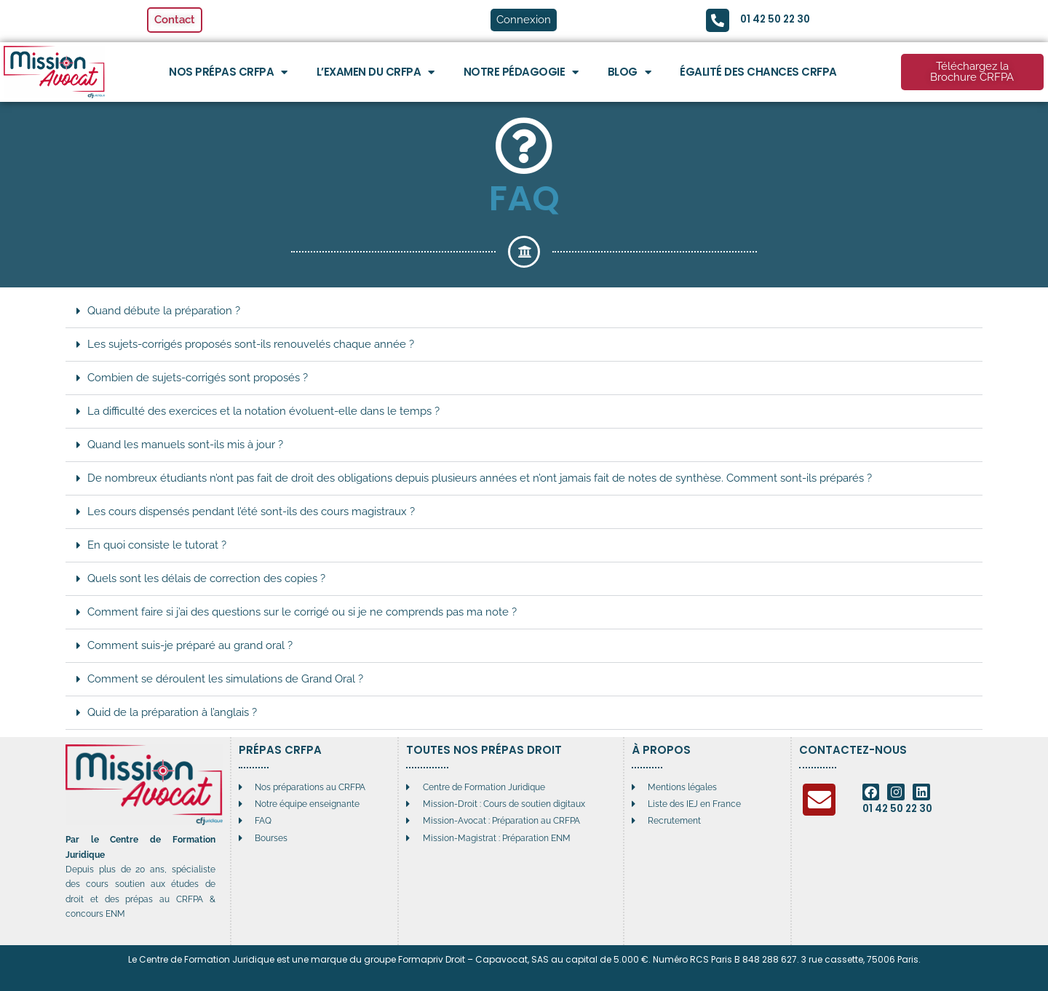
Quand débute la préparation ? (163, 310)
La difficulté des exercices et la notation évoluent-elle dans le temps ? (263, 411)
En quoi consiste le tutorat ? (156, 545)
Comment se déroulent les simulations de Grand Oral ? (225, 678)
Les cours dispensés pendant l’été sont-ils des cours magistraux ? (251, 511)
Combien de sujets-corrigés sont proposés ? (197, 377)
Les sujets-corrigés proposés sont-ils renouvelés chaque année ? (250, 344)
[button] (524, 311)
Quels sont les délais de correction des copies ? (206, 578)
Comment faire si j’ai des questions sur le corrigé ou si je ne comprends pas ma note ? (302, 611)
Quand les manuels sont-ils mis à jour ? (185, 444)
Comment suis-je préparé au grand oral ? (190, 645)
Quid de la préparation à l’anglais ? (172, 712)
